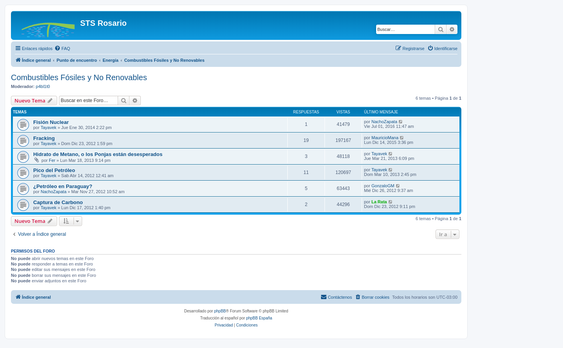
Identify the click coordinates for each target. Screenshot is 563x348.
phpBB (220, 311)
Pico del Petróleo (54, 170)
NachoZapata (384, 121)
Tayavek (48, 127)
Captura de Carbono (58, 202)
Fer (52, 160)
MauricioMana (384, 137)
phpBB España (259, 318)
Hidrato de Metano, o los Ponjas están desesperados (98, 154)
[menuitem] (62, 48)
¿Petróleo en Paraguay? (62, 186)
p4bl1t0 (43, 86)
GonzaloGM (382, 185)
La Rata (379, 201)
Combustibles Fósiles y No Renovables (79, 77)
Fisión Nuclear (51, 122)
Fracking (44, 138)
